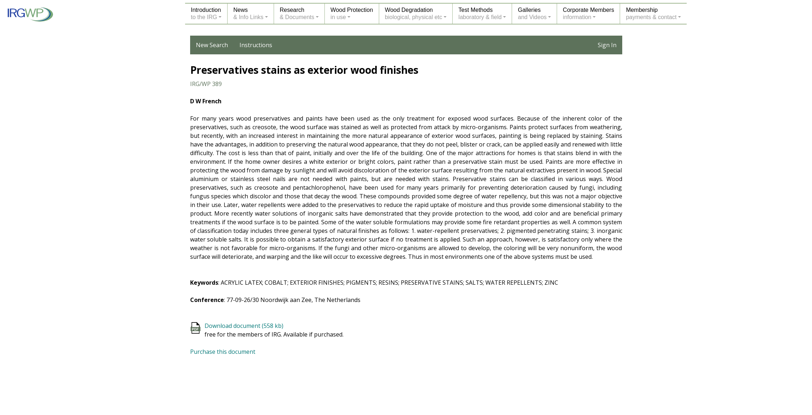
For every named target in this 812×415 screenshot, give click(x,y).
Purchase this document (222, 352)
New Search (212, 45)
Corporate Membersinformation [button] (588, 13)
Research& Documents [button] (297, 13)
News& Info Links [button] (248, 13)
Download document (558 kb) (244, 326)
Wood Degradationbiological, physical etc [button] (413, 13)
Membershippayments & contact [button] (651, 13)
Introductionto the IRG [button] (206, 13)
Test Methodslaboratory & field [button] (480, 13)
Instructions (255, 45)
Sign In (607, 45)
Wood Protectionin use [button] (352, 13)
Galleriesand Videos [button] (532, 13)
